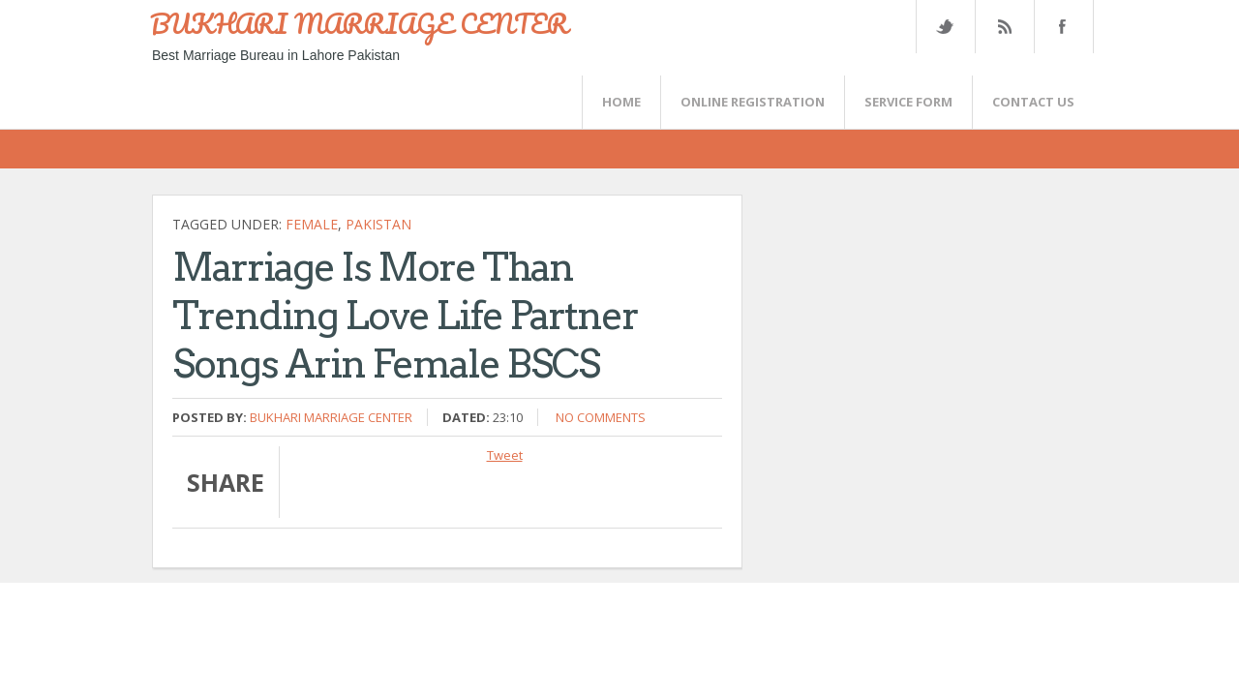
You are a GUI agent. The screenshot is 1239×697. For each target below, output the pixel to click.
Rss (1003, 26)
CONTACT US (1033, 101)
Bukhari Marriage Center (331, 417)
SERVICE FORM (908, 101)
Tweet (505, 455)
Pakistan (378, 224)
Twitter (944, 26)
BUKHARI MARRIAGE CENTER (359, 23)
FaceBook (1060, 26)
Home (621, 101)
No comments (601, 417)
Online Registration (752, 101)
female (312, 224)
